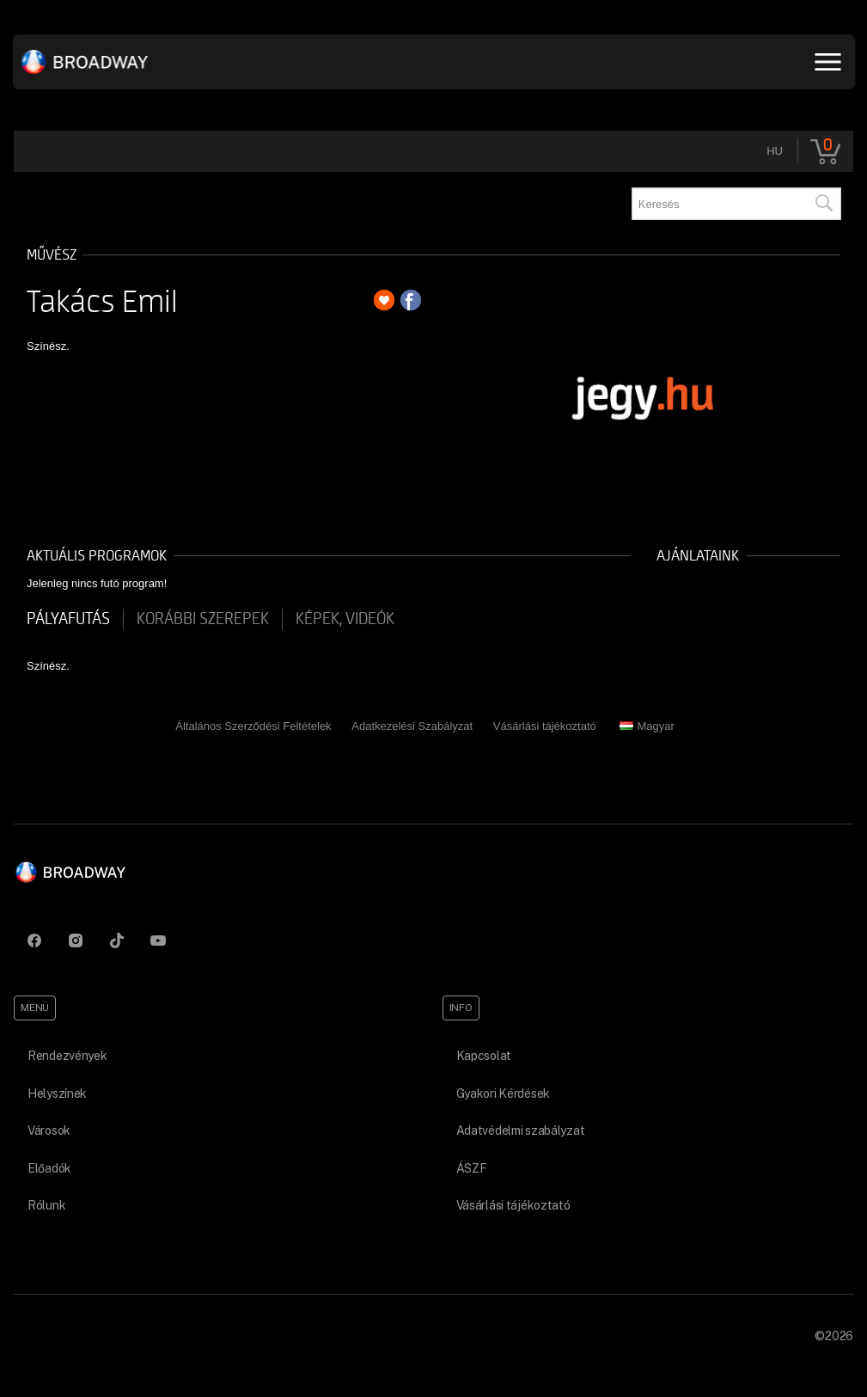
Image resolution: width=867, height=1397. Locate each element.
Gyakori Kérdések (503, 1093)
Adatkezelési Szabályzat (412, 726)
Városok (48, 1130)
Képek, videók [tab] (345, 619)
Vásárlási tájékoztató (544, 726)
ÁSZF (471, 1168)
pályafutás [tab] (68, 619)
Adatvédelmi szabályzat (520, 1130)
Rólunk (46, 1205)
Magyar (647, 726)
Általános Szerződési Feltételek (253, 726)
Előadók (49, 1168)
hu (774, 150)
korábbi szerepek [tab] (203, 619)
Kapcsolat (483, 1056)
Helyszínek (57, 1093)
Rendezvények (67, 1056)
